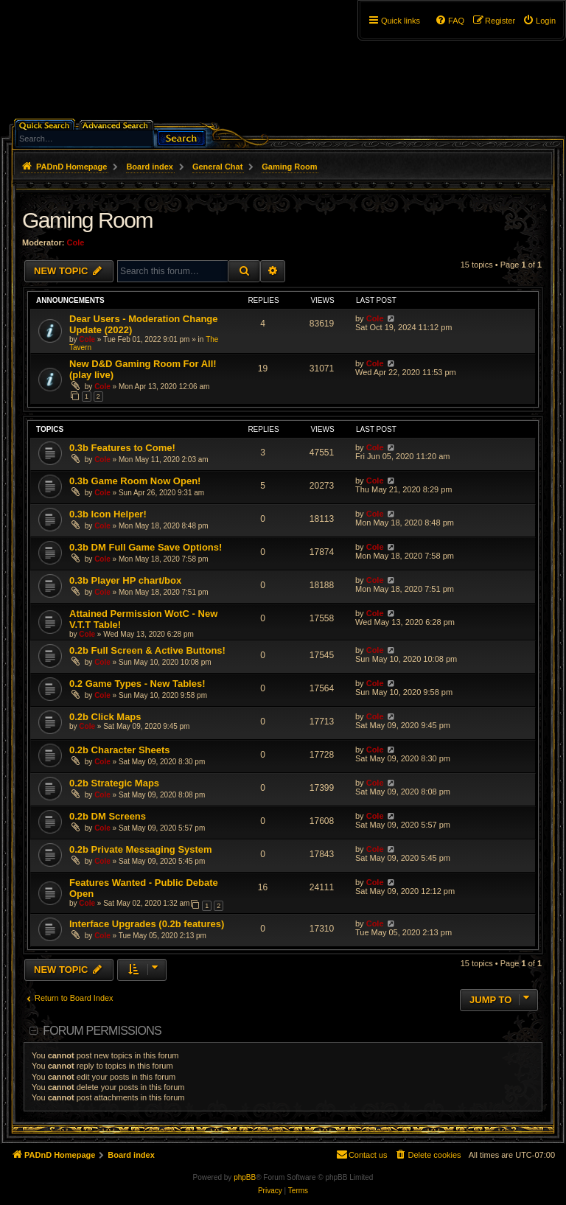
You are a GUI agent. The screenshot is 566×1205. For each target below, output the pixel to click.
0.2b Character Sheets (119, 749)
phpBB (245, 1177)
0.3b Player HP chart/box (125, 580)
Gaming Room (87, 220)
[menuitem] (539, 20)
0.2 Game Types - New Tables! (137, 683)
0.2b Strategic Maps (114, 783)
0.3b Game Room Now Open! (134, 480)
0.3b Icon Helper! (108, 514)
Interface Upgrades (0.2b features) (146, 923)
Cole (76, 242)
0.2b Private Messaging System (140, 849)
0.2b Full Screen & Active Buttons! (147, 650)
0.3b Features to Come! (122, 447)
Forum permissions (102, 1030)
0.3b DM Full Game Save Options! (145, 547)
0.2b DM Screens (107, 816)
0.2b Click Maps (105, 716)
